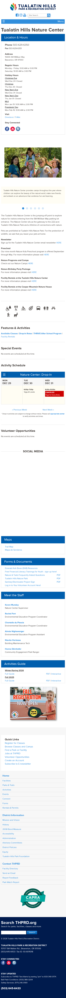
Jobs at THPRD (12, 753)
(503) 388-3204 (26, 979)
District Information (13, 815)
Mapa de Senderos (13, 550)
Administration (9, 838)
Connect (6, 799)
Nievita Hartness (13, 640)
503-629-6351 (13, 48)
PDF (59, 575)
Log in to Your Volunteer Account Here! (23, 585)
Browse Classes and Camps (19, 746)
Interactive (56, 674)
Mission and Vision (11, 820)
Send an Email (8, 873)
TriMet (17, 117)
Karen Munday (12, 605)
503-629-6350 (17, 44)
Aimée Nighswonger (14, 631)
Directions (9, 117)
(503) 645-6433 (8, 951)
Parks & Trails (8, 785)
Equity (5, 852)
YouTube (12, 129)
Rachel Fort (10, 613)
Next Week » (48, 409)
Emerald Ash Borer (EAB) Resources (21, 568)
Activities (6, 789)
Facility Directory (10, 868)
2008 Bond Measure (11, 829)
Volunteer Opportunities (17, 757)
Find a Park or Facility (16, 750)
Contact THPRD (11, 863)
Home (5, 775)
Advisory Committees (12, 842)
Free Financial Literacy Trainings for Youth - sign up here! (31, 571)
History (5, 824)
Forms (5, 803)
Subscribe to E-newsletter (18, 763)
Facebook (7, 129)
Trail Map (9, 546)
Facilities (6, 780)
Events (5, 794)
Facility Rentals (8, 336)
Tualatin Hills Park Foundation (16, 856)
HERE (58, 242)
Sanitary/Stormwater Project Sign (20, 582)
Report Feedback (10, 877)
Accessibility (8, 833)
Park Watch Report (10, 882)
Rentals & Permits (10, 808)
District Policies (9, 847)
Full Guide (9, 674)
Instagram (18, 129)
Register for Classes (15, 743)
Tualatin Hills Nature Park (16, 578)
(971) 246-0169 (21, 982)
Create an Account (14, 760)
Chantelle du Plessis (14, 622)
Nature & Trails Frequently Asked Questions (25, 575)
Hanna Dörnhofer (13, 649)
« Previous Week (19, 409)
